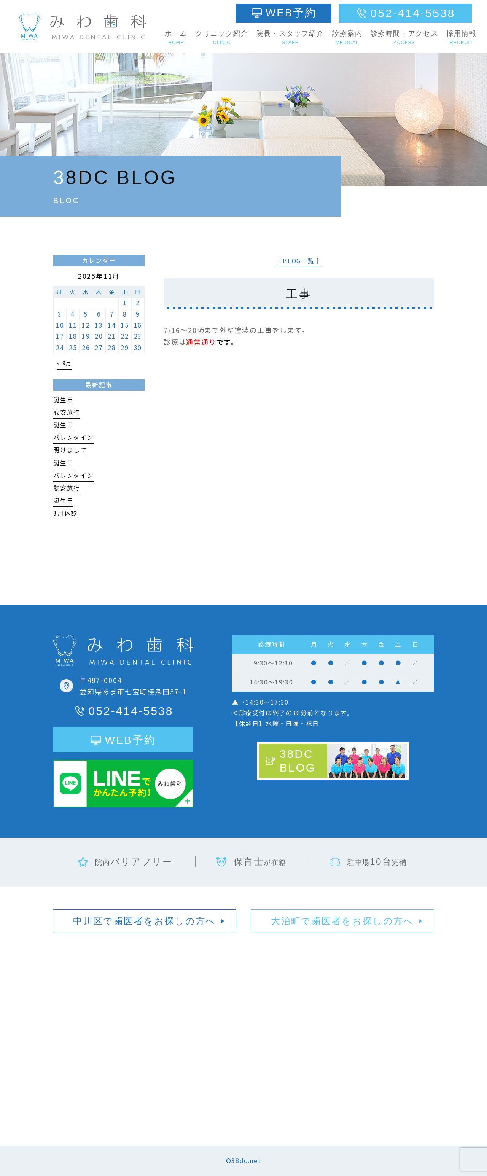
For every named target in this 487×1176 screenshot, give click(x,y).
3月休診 (65, 513)
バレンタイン (73, 437)
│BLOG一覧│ (298, 260)
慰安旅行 (66, 412)
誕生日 (63, 399)
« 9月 (64, 363)
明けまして (70, 450)
